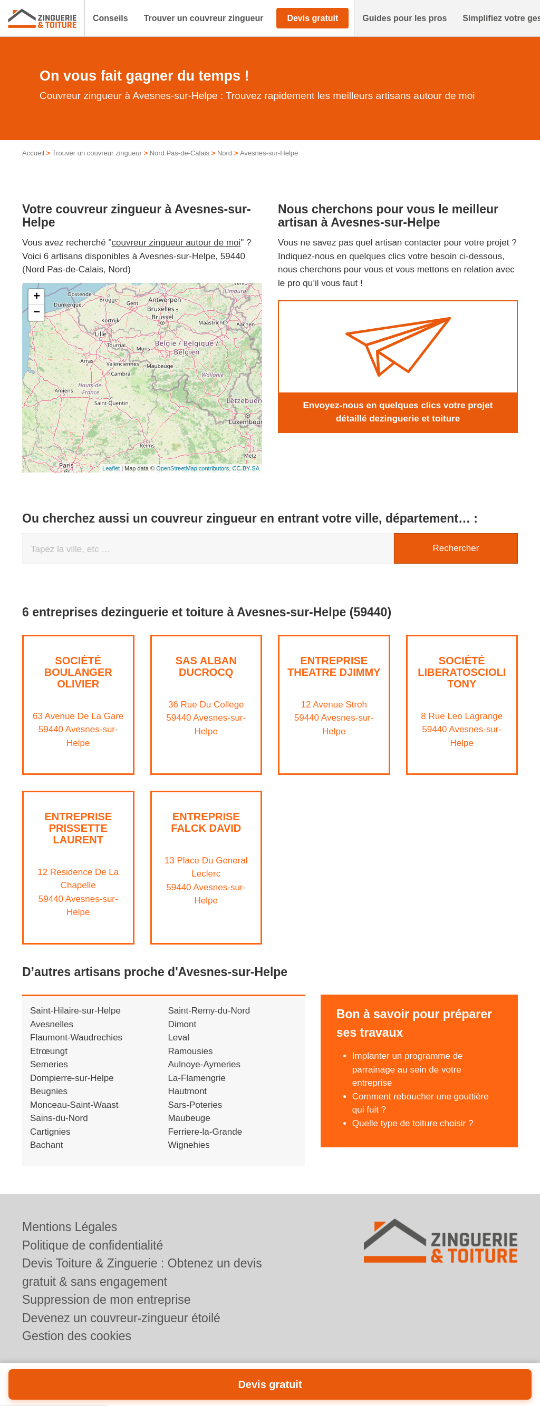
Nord (224, 153)
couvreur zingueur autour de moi (176, 243)
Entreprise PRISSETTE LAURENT (78, 828)
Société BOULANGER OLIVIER (78, 672)
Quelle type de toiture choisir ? (413, 1123)
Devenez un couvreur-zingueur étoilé (121, 1318)
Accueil (33, 153)
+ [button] (36, 297)
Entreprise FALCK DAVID (206, 822)
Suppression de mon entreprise (106, 1299)
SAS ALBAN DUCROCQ (206, 666)
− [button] (36, 313)
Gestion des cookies (76, 1336)
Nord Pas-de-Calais (179, 153)
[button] (110, 18)
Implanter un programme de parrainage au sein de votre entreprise (407, 1069)
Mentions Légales (69, 1227)
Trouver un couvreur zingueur (97, 153)
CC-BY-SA (245, 468)
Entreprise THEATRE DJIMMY (333, 666)
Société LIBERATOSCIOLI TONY (462, 672)
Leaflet (111, 468)
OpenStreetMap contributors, (194, 468)
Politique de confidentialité (92, 1245)
